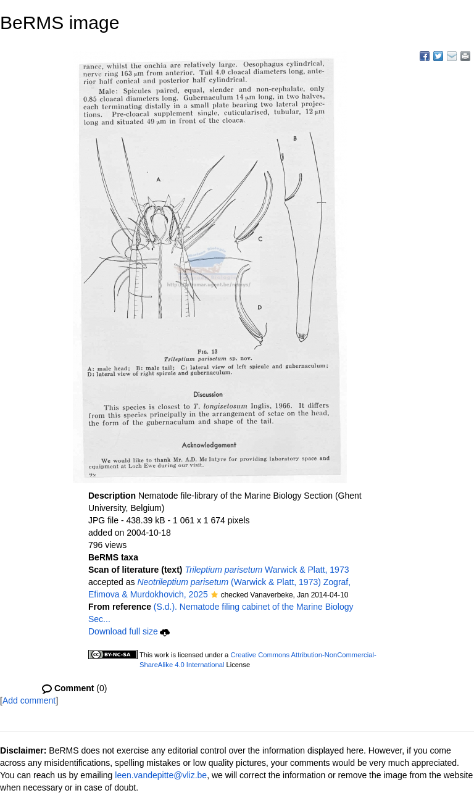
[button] (214, 595)
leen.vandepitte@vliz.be (161, 775)
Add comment (29, 700)
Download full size (129, 631)
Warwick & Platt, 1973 (267, 570)
